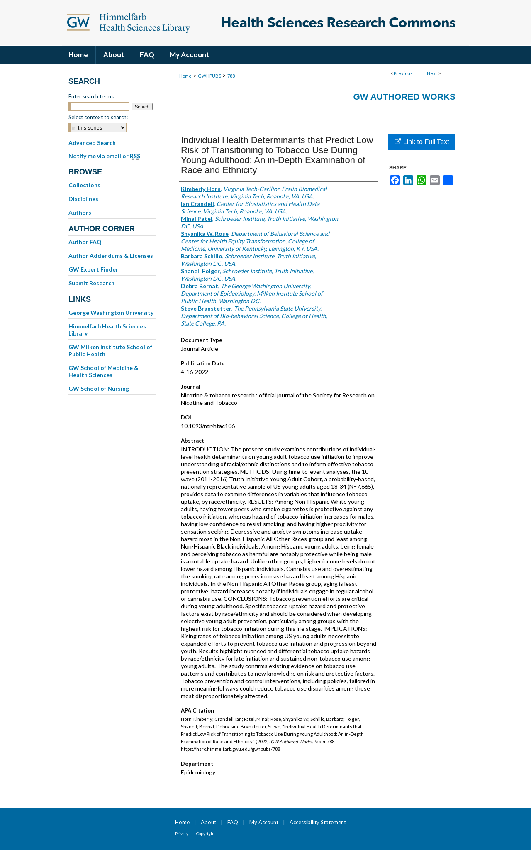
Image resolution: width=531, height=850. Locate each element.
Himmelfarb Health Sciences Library (107, 330)
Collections (84, 185)
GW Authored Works (404, 96)
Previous (403, 73)
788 (231, 75)
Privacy (181, 833)
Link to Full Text (422, 141)
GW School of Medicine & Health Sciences (103, 371)
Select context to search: (98, 117)
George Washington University (110, 312)
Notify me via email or (104, 156)
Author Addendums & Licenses (110, 255)
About (208, 822)
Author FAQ (85, 241)
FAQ (232, 822)
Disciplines (83, 198)
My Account (263, 822)
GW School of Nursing (98, 388)
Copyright (205, 833)
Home (185, 75)
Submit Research (91, 283)
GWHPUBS (209, 75)
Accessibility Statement (318, 822)
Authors (79, 212)
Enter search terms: (91, 96)
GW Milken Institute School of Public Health (110, 350)
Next (432, 73)
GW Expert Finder (93, 269)
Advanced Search (92, 142)
